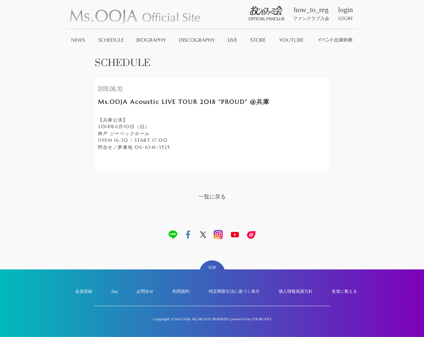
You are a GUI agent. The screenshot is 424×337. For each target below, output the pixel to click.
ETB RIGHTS (261, 319)
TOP (212, 267)
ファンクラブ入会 (311, 13)
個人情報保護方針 (296, 291)
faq (114, 291)
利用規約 (181, 291)
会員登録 (83, 291)
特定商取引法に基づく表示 (234, 291)
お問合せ (144, 291)
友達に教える (344, 291)
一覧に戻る (212, 196)
